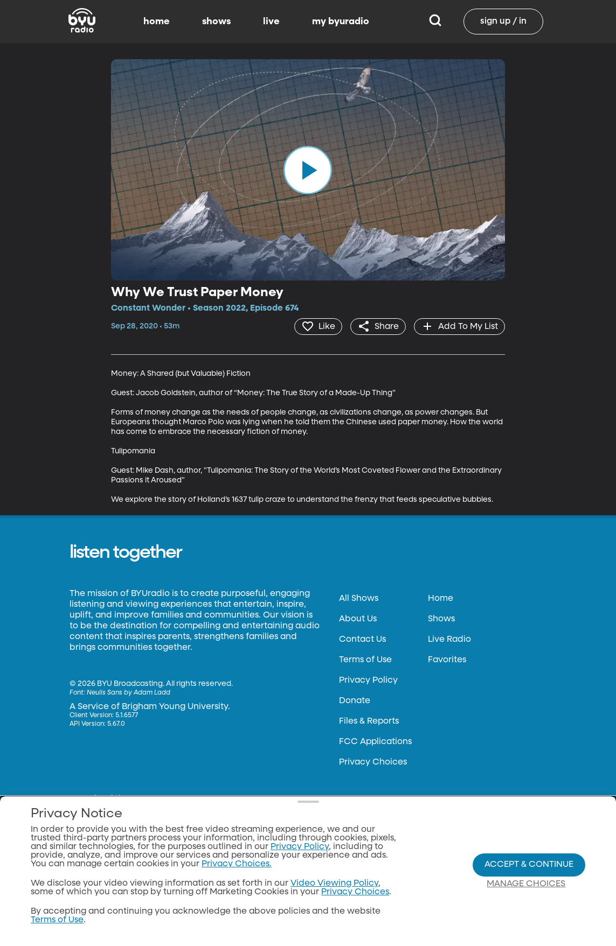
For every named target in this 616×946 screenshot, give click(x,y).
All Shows (358, 598)
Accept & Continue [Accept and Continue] (529, 864)
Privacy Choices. (237, 864)
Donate (354, 701)
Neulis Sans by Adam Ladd (128, 693)
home (156, 21)
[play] (307, 170)
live (271, 21)
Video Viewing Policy (334, 883)
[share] (378, 326)
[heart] (318, 326)
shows (216, 21)
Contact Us (362, 639)
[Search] (435, 21)
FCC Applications (375, 742)
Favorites (447, 660)
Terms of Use (365, 660)
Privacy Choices (373, 762)
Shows (441, 619)
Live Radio (449, 639)
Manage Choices (526, 884)
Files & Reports (369, 721)
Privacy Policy (368, 680)
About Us (358, 619)
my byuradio (340, 21)
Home (440, 598)
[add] (459, 326)
